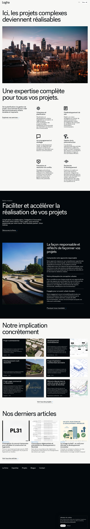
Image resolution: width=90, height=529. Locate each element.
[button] (63, 526)
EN (79, 2)
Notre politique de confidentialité (68, 522)
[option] (79, 2)
